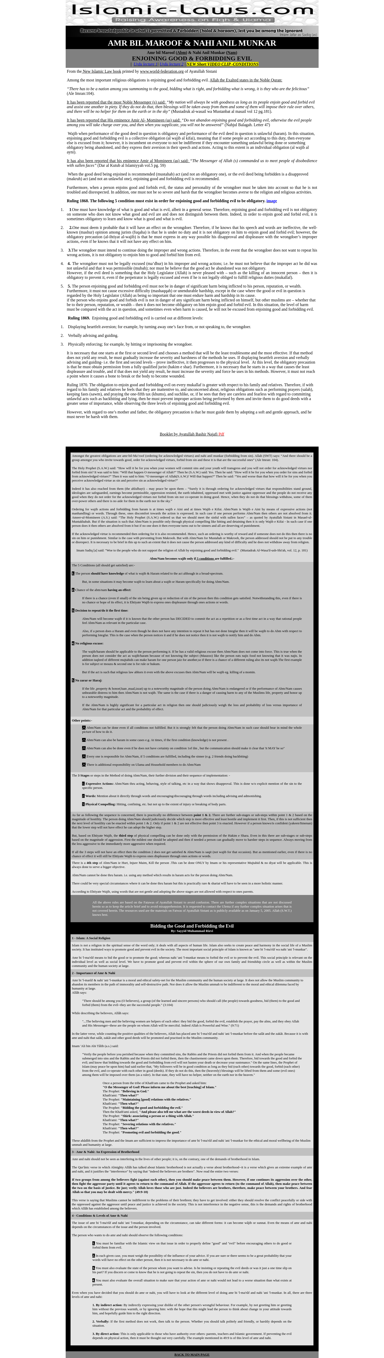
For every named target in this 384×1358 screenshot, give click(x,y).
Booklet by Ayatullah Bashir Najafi (192, 434)
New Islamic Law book (101, 71)
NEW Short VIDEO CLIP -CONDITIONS (223, 64)
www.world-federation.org (162, 71)
